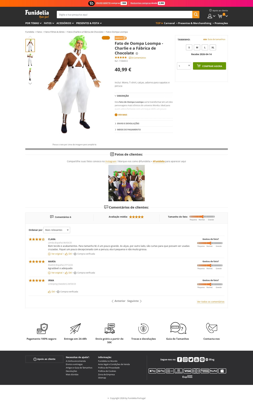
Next (30, 83)
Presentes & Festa (87, 23)
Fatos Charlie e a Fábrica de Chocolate (85, 31)
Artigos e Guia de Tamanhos (79, 367)
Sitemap (102, 377)
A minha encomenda (76, 361)
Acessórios (63, 23)
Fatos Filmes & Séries (55, 31)
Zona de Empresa (106, 374)
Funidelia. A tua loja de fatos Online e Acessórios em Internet (37, 14)
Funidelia (29, 31)
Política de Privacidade (109, 367)
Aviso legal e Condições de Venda (114, 364)
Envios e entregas (74, 364)
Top (158, 23)
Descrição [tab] (123, 95)
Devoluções (71, 371)
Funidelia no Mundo (107, 361)
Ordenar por (35, 229)
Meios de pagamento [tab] (129, 129)
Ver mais (122, 114)
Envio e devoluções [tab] (128, 123)
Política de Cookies (107, 371)
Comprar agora (212, 66)
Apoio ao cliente (44, 359)
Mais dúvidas (72, 374)
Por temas (32, 23)
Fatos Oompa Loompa (117, 31)
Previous (30, 36)
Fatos (47, 23)
